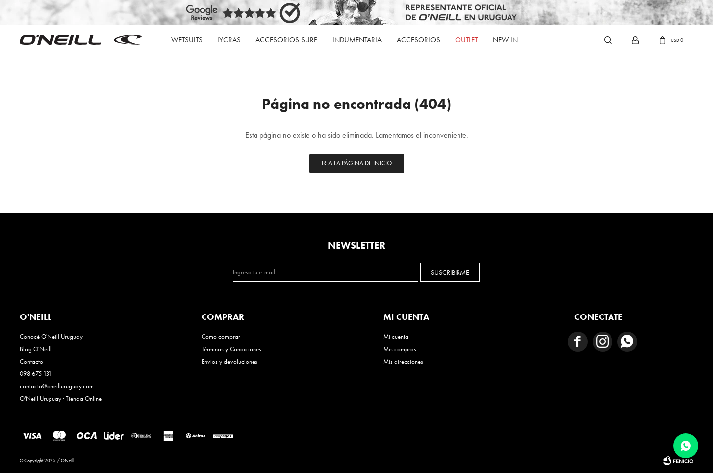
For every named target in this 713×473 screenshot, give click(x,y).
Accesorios (418, 40)
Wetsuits (187, 40)
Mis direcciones (403, 361)
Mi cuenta (395, 336)
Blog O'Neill (35, 349)
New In (505, 40)
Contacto (31, 361)
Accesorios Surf (286, 40)
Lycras (229, 40)
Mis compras (399, 349)
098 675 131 (35, 373)
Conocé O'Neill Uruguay (51, 336)
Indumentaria (357, 40)
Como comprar (221, 336)
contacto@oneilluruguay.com (57, 386)
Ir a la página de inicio (357, 163)
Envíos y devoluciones (229, 361)
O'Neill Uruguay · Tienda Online (61, 398)
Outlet (466, 40)
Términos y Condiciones (231, 349)
